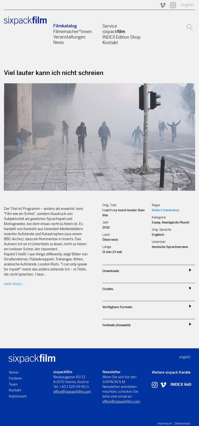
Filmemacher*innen (72, 31)
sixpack (113, 31)
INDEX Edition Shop (121, 37)
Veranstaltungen (69, 37)
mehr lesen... (14, 284)
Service (109, 26)
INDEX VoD (180, 384)
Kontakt (110, 42)
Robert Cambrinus (165, 210)
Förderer (15, 378)
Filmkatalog (65, 26)
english (187, 5)
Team (13, 384)
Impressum (18, 396)
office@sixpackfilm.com (72, 391)
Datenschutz (182, 423)
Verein (13, 372)
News (58, 42)
